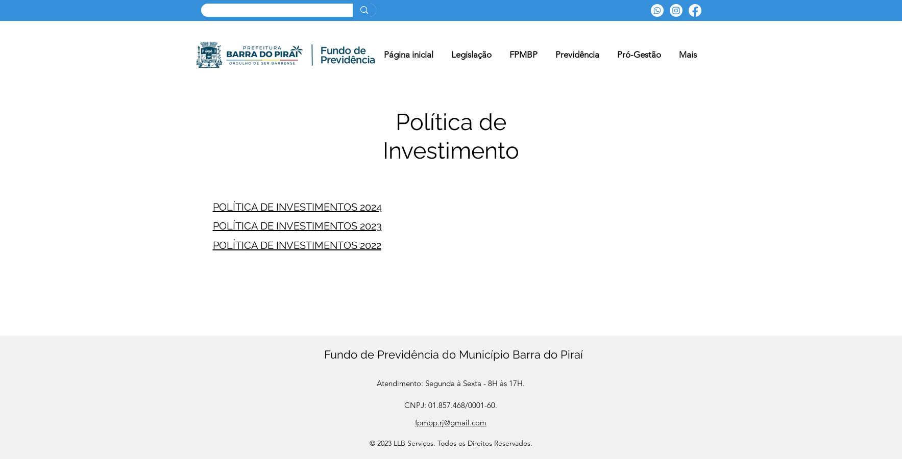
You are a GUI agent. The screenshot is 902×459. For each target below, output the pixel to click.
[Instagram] (676, 10)
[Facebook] (695, 10)
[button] (524, 55)
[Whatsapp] (657, 10)
